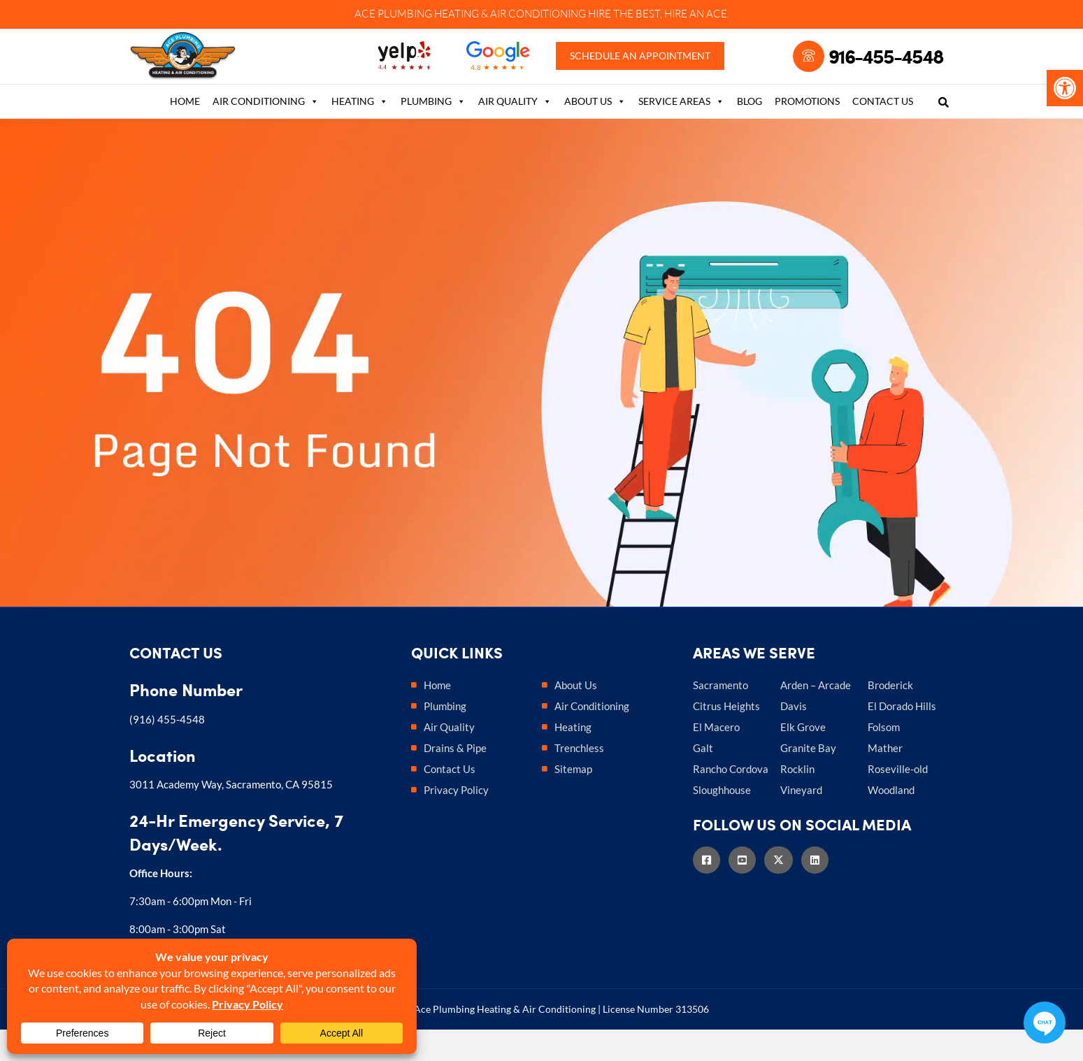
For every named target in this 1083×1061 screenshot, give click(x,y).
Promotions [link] (807, 131)
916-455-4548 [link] (886, 71)
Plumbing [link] (433, 131)
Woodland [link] (891, 821)
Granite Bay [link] (808, 779)
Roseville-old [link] (898, 800)
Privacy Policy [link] (456, 821)
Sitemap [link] (573, 800)
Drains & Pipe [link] (455, 779)
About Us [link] (595, 131)
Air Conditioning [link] (266, 131)
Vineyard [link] (801, 821)
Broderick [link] (890, 716)
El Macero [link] (716, 758)
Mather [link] (885, 779)
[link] (1065, 88)
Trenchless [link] (579, 779)
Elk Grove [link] (803, 758)
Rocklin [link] (797, 800)
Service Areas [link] (681, 131)
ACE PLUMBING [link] (393, 13)
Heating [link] (359, 131)
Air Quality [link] (515, 131)
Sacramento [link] (720, 716)
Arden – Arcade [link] (815, 716)
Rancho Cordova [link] (730, 800)
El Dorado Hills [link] (902, 737)
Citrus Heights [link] (726, 737)
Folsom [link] (884, 758)
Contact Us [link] (882, 131)
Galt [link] (703, 779)
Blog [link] (749, 131)
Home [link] (185, 131)
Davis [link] (793, 737)
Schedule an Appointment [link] (644, 71)
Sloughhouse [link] (722, 821)
